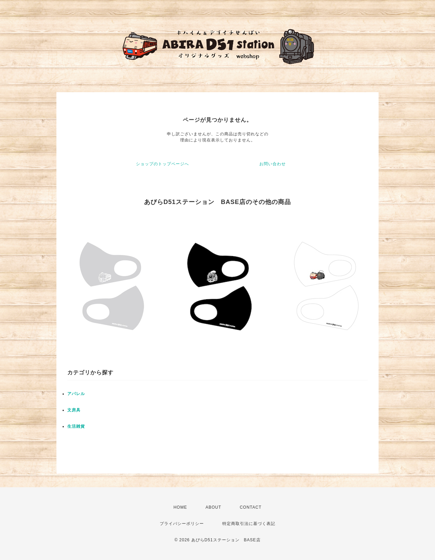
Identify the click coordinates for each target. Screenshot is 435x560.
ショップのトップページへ (162, 164)
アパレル (76, 393)
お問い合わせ (272, 164)
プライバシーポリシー (182, 523)
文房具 (74, 410)
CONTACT (250, 507)
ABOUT (213, 507)
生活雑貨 (76, 426)
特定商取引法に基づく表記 (248, 523)
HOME (180, 507)
